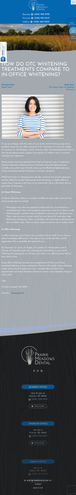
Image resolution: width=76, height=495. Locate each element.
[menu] (73, 2)
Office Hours (38, 415)
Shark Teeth (6, 87)
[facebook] (34, 370)
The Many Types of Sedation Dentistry (62, 88)
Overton (26, 18)
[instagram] (38, 370)
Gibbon (26, 22)
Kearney (26, 14)
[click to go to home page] (38, 5)
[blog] (42, 370)
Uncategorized (17, 293)
